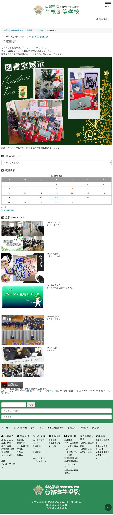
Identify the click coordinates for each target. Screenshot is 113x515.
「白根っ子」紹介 (8, 465)
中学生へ (84, 427)
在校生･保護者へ (55, 427)
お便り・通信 (86, 452)
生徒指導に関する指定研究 (71, 453)
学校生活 (44, 37)
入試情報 (39, 436)
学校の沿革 (6, 443)
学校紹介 (7, 436)
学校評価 (68, 440)
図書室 (35, 37)
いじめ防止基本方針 (71, 447)
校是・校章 (6, 446)
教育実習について (102, 456)
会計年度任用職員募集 (71, 471)
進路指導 (52, 440)
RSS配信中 (7, 210)
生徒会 (20, 452)
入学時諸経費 (101, 446)
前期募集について (40, 447)
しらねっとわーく (71, 465)
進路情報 (54, 436)
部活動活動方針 (71, 458)
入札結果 (100, 449)
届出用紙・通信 (87, 438)
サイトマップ (37, 427)
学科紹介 (21, 440)
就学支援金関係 (102, 452)
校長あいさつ (7, 440)
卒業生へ (71, 427)
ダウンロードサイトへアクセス (39, 391)
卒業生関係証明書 (102, 441)
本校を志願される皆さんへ (40, 441)
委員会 (20, 455)
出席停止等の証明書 (87, 444)
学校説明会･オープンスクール (40, 459)
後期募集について (40, 453)
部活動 (20, 449)
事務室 (100, 436)
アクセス (5, 427)
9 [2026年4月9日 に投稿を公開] (72, 189)
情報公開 (70, 436)
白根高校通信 (86, 449)
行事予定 (21, 443)
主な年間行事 (23, 446)
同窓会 (95, 427)
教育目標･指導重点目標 (7, 450)
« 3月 (4, 207)
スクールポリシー (8, 456)
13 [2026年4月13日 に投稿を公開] (25, 193)
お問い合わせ (20, 427)
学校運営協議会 (71, 461)
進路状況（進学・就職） (54, 444)
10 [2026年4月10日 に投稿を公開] (88, 189)
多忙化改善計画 (71, 443)
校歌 (3, 461)
